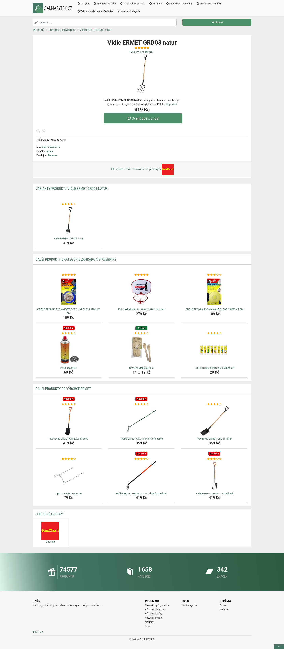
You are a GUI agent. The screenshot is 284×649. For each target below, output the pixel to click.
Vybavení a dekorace (132, 3)
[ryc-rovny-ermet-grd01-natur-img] (214, 421)
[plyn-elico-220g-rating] (69, 333)
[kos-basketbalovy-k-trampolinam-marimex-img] (141, 291)
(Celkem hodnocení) (142, 51)
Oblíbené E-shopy (50, 514)
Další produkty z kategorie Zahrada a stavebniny (76, 259)
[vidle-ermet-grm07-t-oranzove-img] (214, 476)
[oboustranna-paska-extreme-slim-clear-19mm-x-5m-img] (69, 291)
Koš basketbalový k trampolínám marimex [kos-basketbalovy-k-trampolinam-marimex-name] (141, 309)
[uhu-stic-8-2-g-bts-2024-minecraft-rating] (214, 333)
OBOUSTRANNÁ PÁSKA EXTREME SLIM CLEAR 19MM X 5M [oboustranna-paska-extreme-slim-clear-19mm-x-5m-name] (68, 311)
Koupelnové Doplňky (208, 3)
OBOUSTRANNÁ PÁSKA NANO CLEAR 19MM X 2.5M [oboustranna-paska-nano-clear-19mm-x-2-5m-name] (214, 309)
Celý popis (171, 104)
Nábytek (83, 3)
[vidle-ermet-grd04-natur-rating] (69, 204)
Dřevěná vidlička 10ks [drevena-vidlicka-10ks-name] (141, 367)
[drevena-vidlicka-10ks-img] (141, 350)
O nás (223, 605)
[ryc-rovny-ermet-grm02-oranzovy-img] (69, 421)
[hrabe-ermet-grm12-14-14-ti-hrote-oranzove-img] (141, 476)
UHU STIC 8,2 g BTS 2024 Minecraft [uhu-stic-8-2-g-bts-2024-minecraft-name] (214, 367)
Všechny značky (153, 613)
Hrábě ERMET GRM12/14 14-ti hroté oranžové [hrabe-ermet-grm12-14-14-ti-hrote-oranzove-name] (141, 493)
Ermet (49, 151)
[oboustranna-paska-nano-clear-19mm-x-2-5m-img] (214, 291)
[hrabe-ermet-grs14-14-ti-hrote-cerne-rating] (141, 404)
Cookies (224, 609)
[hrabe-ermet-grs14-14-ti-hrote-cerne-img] (141, 421)
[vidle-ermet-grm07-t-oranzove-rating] (214, 459)
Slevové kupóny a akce (157, 605)
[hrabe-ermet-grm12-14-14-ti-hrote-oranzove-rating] (141, 459)
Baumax (52, 155)
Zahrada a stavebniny (179, 3)
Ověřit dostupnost (143, 118)
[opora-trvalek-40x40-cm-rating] (69, 459)
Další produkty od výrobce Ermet (63, 389)
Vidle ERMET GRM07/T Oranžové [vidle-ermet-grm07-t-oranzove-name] (214, 493)
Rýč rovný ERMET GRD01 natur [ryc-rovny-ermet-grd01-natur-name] (214, 438)
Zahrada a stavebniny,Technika (95, 11)
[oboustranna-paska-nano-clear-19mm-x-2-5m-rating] (214, 275)
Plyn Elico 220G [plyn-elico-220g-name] (68, 367)
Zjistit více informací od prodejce (142, 169)
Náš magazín (189, 605)
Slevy (147, 626)
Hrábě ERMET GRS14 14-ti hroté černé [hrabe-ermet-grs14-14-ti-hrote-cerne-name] (141, 438)
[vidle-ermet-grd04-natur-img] (69, 221)
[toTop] (279, 646)
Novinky (149, 622)
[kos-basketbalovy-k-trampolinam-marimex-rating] (141, 275)
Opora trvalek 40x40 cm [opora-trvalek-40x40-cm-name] (68, 493)
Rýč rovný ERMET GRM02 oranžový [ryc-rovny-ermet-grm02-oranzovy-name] (68, 438)
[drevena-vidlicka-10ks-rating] (141, 333)
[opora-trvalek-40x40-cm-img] (69, 476)
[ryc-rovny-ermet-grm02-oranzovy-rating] (69, 404)
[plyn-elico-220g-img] (69, 350)
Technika (155, 3)
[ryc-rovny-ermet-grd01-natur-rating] (214, 404)
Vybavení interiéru (104, 3)
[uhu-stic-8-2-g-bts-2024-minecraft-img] (214, 350)
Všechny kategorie (128, 11)
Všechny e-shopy (154, 617)
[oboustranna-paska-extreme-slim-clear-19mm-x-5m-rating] (69, 275)
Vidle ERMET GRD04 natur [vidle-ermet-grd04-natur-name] (68, 238)
